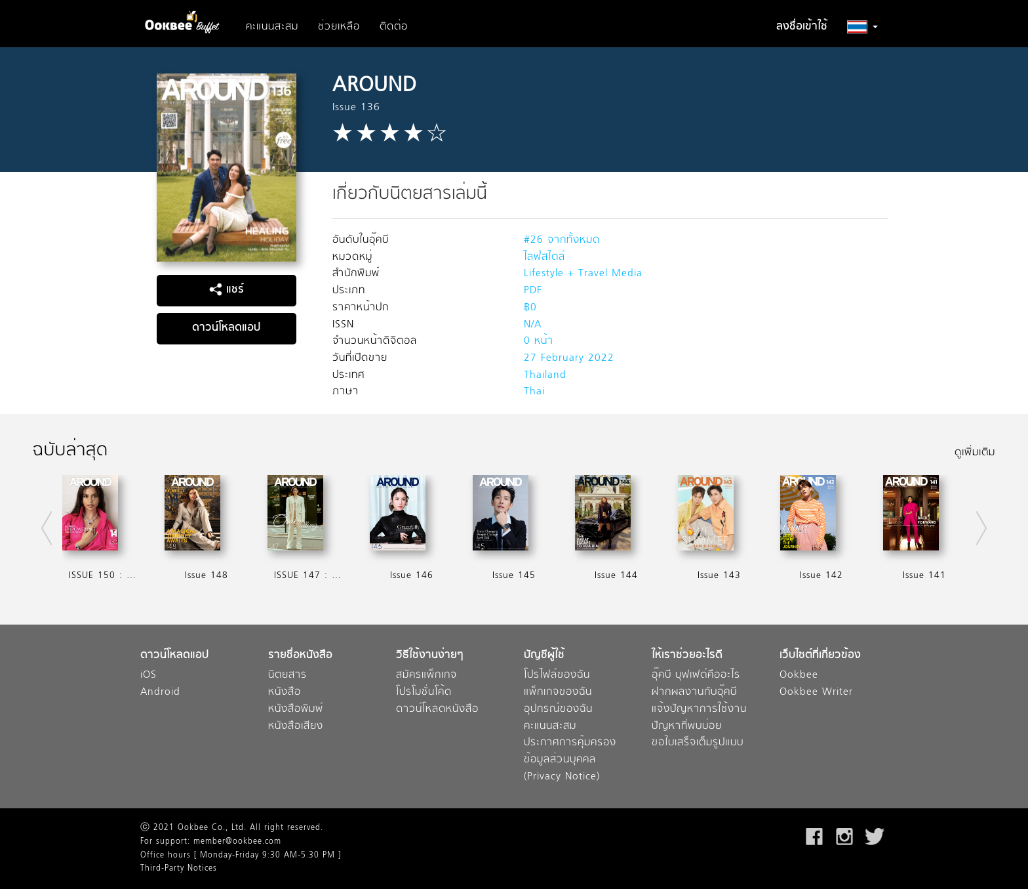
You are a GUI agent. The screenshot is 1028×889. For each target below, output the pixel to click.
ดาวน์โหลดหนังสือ (437, 709)
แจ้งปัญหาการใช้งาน (699, 709)
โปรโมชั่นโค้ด (424, 692)
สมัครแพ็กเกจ (426, 675)
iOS (148, 675)
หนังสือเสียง (295, 726)
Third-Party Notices (178, 868)
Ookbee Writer (816, 692)
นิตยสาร (287, 675)
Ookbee (799, 675)
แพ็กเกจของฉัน (558, 692)
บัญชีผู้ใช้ (544, 656)
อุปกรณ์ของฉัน (558, 709)
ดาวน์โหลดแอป (226, 328)
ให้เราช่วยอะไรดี (687, 656)
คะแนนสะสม (272, 26)
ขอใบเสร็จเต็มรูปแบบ (697, 743)
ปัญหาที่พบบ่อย (687, 726)
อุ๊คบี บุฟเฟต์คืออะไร (696, 675)
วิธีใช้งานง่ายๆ (430, 656)
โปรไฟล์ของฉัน (557, 675)
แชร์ (226, 290)
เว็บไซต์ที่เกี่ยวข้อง (820, 656)
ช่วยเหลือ (339, 26)
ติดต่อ (394, 26)
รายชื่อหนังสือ (300, 656)
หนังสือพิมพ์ (295, 709)
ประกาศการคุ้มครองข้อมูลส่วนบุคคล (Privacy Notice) (570, 760)
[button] (862, 26)
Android (160, 692)
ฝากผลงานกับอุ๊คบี (694, 692)
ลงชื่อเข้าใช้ (801, 26)
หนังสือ (284, 692)
